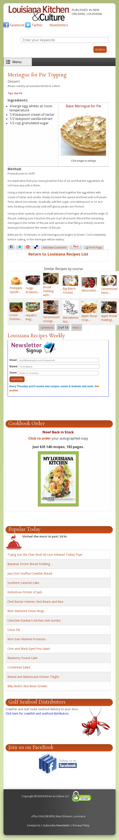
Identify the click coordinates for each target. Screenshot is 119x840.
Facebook (17, 25)
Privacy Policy (81, 825)
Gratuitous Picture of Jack (24, 592)
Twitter (37, 25)
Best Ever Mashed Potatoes (26, 639)
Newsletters (58, 25)
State (54, 373)
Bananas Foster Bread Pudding (28, 564)
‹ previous (46, 327)
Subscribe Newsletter (56, 825)
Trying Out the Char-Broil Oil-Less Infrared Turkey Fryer (44, 555)
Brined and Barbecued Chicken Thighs (33, 677)
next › (76, 327)
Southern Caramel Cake (23, 583)
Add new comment (54, 247)
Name (54, 366)
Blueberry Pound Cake (22, 658)
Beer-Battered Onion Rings (25, 611)
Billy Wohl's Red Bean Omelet (27, 686)
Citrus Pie (13, 630)
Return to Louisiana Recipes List (58, 254)
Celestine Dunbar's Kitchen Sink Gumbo (34, 620)
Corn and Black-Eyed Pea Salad (28, 649)
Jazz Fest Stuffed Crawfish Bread (29, 573)
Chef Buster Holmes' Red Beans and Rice (35, 602)
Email (54, 360)
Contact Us (33, 825)
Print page (93, 247)
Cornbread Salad (18, 667)
